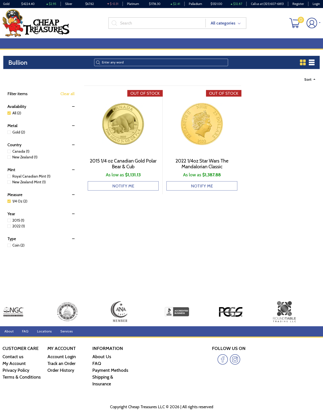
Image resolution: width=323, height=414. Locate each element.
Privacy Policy (15, 370)
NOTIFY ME (123, 193)
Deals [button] (63, 46)
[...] (158, 24)
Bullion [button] (11, 46)
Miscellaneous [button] (113, 46)
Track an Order (61, 363)
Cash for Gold (309, 46)
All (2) (16, 116)
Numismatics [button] (38, 46)
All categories (224, 24)
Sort (307, 82)
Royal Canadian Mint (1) (31, 179)
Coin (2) (18, 248)
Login (316, 4)
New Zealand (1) (24, 160)
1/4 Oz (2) (19, 204)
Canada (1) (20, 154)
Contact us (12, 356)
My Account (14, 363)
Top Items (86, 46)
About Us (101, 356)
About (8, 331)
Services (63, 331)
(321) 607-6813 (273, 4)
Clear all (67, 96)
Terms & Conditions (21, 377)
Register (298, 4)
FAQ (24, 331)
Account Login (61, 356)
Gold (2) (18, 135)
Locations (42, 331)
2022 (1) (18, 229)
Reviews (140, 46)
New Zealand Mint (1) (29, 185)
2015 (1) (18, 223)
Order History (60, 370)
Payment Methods (110, 370)
